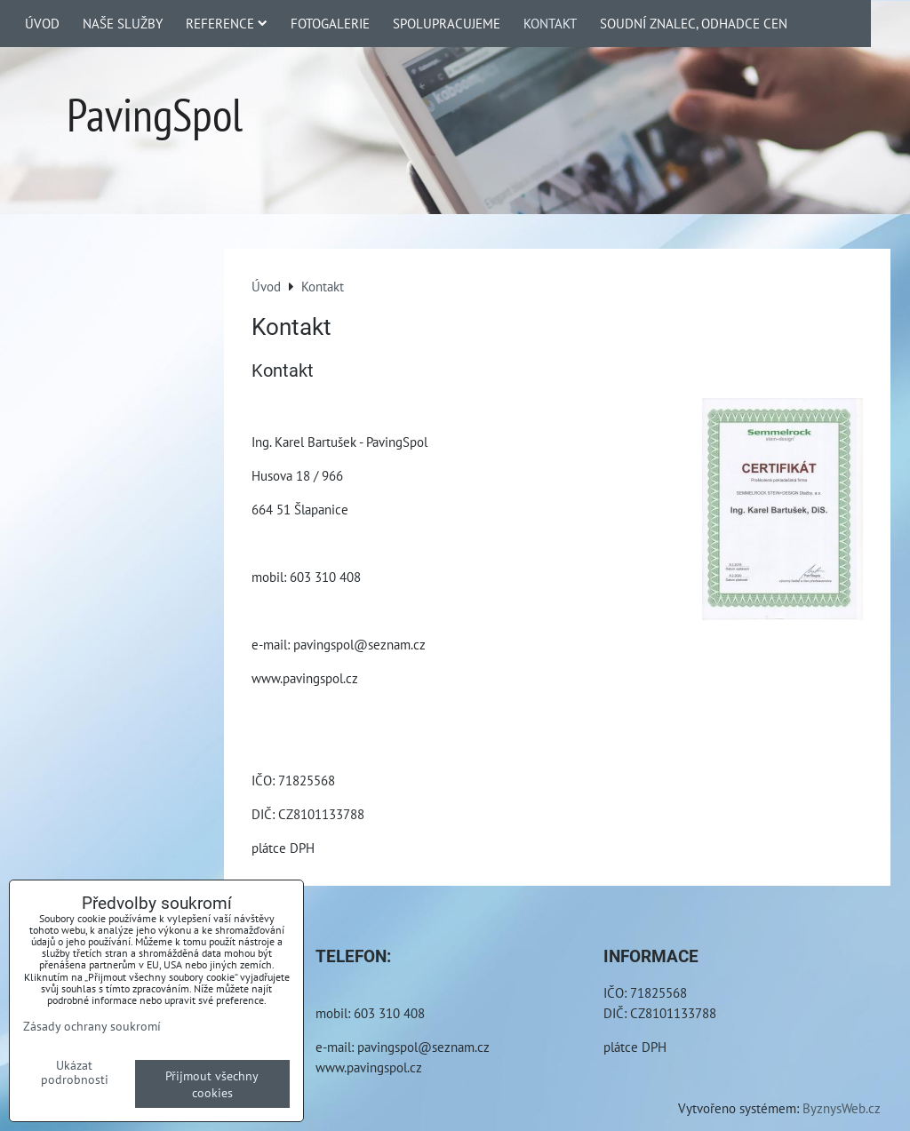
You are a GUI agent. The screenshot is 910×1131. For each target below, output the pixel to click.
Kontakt (550, 23)
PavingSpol (155, 114)
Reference (226, 23)
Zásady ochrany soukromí (92, 1025)
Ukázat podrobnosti (74, 1072)
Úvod (42, 23)
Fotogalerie (330, 23)
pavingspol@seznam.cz (423, 1046)
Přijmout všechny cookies (212, 1084)
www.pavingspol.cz (368, 1067)
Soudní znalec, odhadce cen (693, 23)
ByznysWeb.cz (841, 1108)
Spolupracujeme (446, 23)
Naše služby (123, 23)
